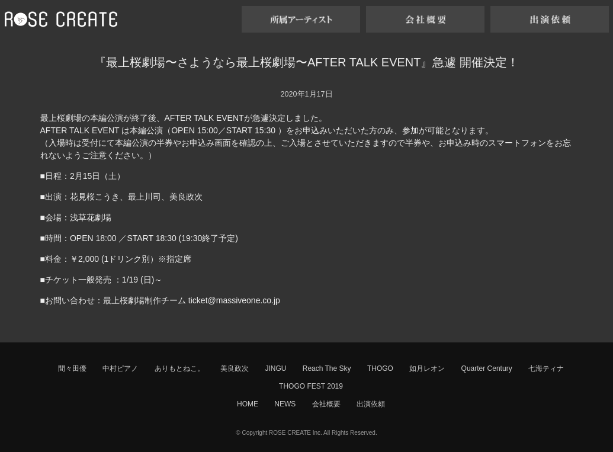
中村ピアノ (120, 368)
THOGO (380, 368)
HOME (247, 404)
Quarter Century (486, 368)
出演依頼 (371, 404)
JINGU (275, 368)
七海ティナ (546, 368)
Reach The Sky (327, 368)
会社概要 (326, 404)
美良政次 (234, 368)
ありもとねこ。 (179, 368)
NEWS (285, 404)
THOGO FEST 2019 (311, 386)
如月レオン (427, 368)
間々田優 (72, 368)
